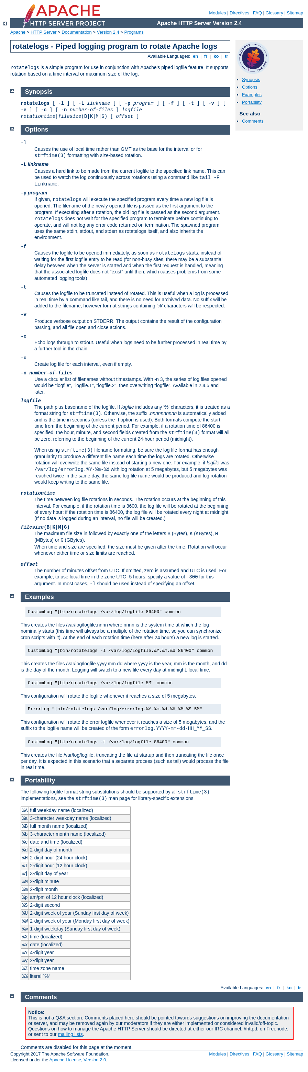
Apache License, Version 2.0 (77, 1059)
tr (227, 56)
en (195, 56)
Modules (217, 12)
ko (216, 56)
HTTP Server (44, 32)
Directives (239, 12)
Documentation (76, 32)
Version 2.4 (108, 32)
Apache (17, 32)
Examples (252, 94)
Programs (134, 32)
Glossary (274, 12)
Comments (253, 121)
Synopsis (251, 79)
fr (206, 56)
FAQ (257, 12)
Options (249, 87)
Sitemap (295, 12)
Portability (252, 102)
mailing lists (70, 1034)
